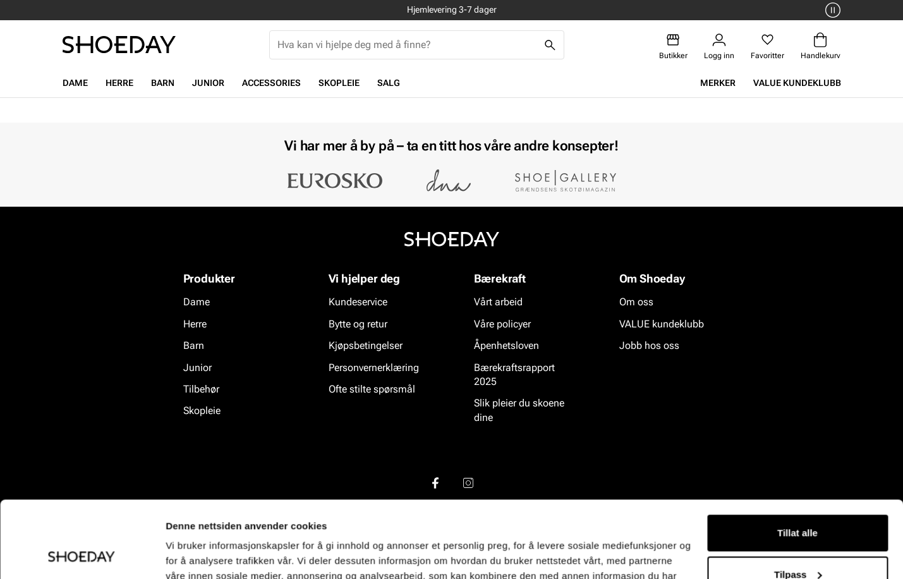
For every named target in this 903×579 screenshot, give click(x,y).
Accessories (271, 83)
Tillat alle (797, 461)
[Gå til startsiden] (119, 44)
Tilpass (797, 502)
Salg (388, 83)
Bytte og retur (358, 324)
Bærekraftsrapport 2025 (514, 374)
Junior (208, 83)
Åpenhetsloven (506, 345)
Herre (119, 83)
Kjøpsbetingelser (366, 345)
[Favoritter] (767, 46)
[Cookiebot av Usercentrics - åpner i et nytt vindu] (82, 554)
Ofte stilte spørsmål (372, 389)
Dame (75, 83)
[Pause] (831, 10)
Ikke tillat (797, 544)
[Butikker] (673, 46)
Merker (718, 83)
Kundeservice (358, 302)
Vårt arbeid (498, 302)
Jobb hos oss (649, 345)
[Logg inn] (719, 46)
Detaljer (183, 554)
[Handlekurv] (820, 46)
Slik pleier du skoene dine (519, 411)
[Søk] (550, 45)
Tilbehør (201, 389)
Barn (162, 83)
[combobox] (406, 45)
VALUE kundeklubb (797, 83)
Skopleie (339, 83)
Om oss (636, 302)
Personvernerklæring (374, 368)
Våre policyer (502, 324)
